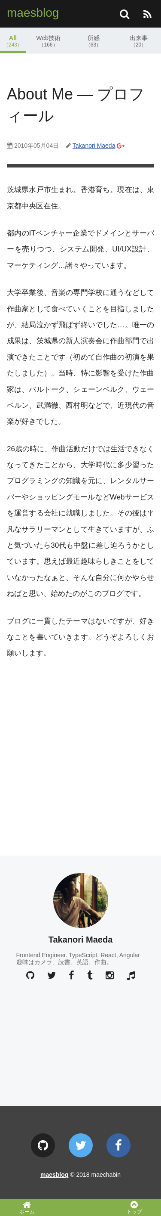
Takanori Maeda (94, 145)
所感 (93, 41)
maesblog (33, 12)
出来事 (138, 41)
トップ (134, 1207)
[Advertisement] (80, 753)
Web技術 (48, 41)
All (13, 41)
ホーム (27, 1207)
